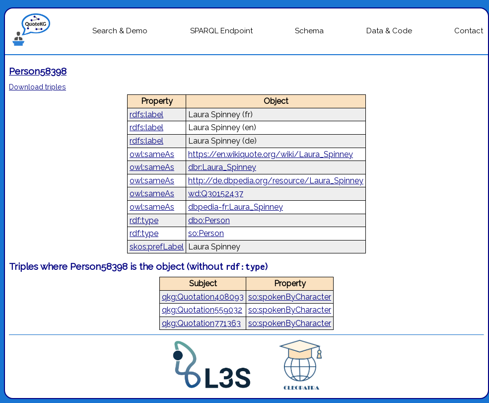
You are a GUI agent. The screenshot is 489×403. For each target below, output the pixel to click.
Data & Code (389, 30)
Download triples (37, 86)
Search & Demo (119, 30)
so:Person (206, 233)
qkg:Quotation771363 (201, 323)
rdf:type (144, 220)
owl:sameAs (152, 154)
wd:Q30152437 (215, 193)
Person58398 (38, 71)
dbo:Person (209, 220)
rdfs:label (146, 114)
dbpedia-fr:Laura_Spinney (235, 207)
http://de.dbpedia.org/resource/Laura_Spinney (275, 180)
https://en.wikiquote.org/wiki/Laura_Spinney (270, 154)
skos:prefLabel (157, 246)
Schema (309, 30)
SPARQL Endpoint (221, 30)
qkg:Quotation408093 (203, 297)
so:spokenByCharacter (289, 297)
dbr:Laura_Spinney (222, 167)
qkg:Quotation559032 (202, 310)
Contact (468, 30)
